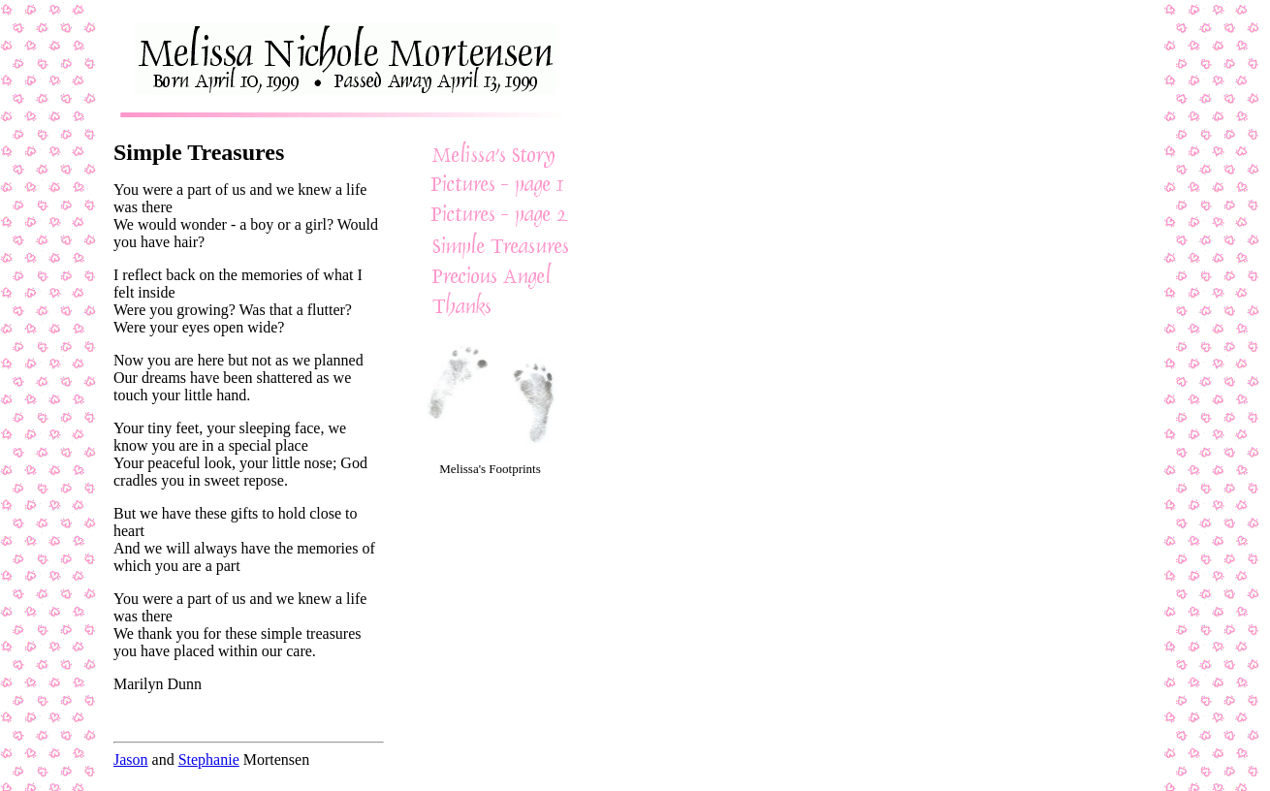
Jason (130, 759)
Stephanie (208, 759)
